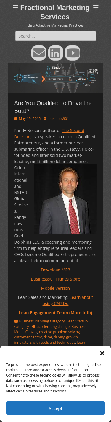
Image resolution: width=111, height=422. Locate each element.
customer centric (28, 337)
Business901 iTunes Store (55, 279)
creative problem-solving (59, 331)
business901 (58, 118)
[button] (102, 353)
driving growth (66, 337)
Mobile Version (55, 288)
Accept (55, 408)
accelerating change (53, 326)
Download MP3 (55, 270)
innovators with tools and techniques (44, 342)
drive (48, 337)
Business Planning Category (42, 321)
